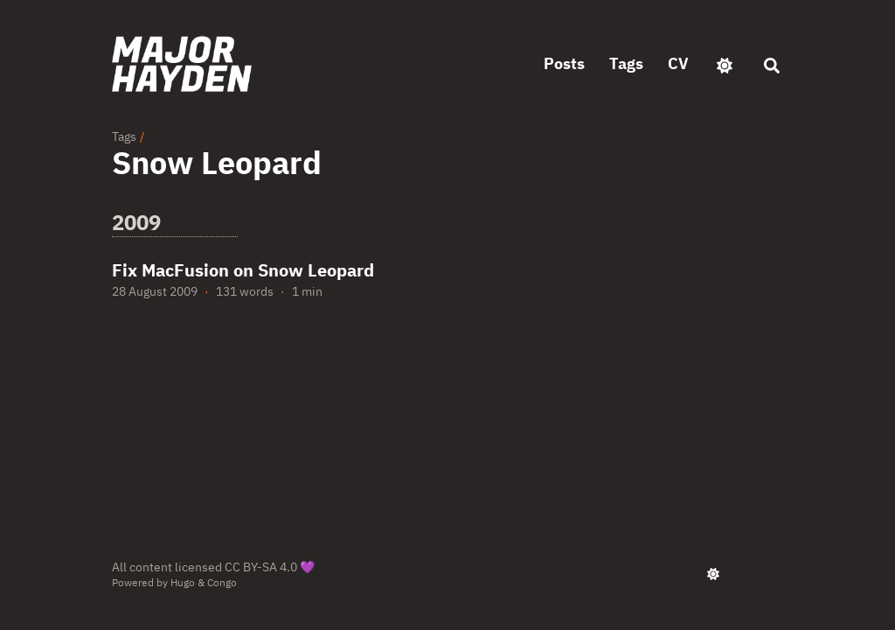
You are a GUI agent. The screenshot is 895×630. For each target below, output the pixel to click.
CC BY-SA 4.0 (261, 567)
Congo (222, 582)
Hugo (182, 582)
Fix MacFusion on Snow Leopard (243, 270)
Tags (124, 136)
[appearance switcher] (724, 64)
